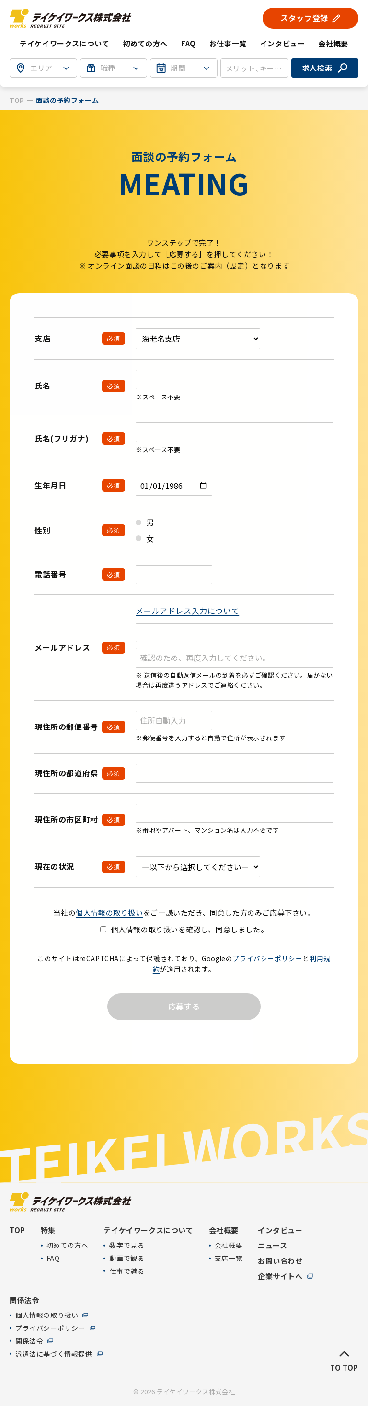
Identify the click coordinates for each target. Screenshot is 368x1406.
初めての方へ (145, 43)
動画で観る (126, 1258)
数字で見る (126, 1245)
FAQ (188, 43)
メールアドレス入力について (187, 610)
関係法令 (29, 1341)
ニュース (272, 1245)
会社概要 (228, 1245)
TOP (17, 100)
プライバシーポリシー (267, 958)
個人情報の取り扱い (109, 912)
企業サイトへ (280, 1276)
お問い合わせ (280, 1261)
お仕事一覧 (228, 43)
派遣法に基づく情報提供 (53, 1353)
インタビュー (282, 43)
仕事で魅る (126, 1271)
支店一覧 (228, 1258)
